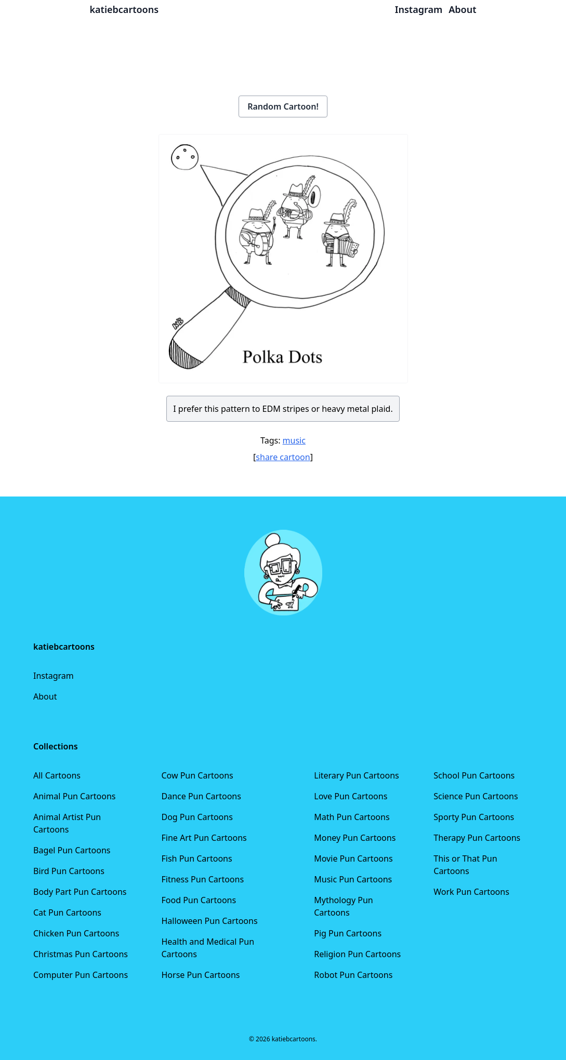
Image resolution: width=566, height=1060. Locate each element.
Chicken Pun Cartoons (76, 933)
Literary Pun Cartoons (356, 775)
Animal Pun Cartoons (74, 796)
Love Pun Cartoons (350, 796)
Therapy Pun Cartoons (476, 837)
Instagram (53, 675)
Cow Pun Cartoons (197, 775)
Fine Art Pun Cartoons (203, 837)
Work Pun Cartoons (471, 891)
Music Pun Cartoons (353, 879)
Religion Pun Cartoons (357, 954)
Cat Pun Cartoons (67, 912)
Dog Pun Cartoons (196, 817)
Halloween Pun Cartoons (209, 921)
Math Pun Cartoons (351, 817)
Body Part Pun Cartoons (79, 891)
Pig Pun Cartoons (347, 933)
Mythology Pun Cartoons (343, 906)
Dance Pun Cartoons (201, 796)
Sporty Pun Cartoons (473, 817)
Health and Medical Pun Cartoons (207, 948)
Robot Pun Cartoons (353, 975)
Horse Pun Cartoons (200, 975)
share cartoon (283, 457)
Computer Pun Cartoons (80, 975)
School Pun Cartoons (474, 775)
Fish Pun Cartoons (196, 858)
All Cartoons (57, 775)
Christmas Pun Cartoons (80, 954)
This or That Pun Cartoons (465, 865)
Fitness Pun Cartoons (202, 879)
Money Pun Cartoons (355, 837)
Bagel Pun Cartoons (72, 850)
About (45, 696)
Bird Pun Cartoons (68, 871)
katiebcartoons (124, 9)
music (294, 440)
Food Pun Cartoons (198, 900)
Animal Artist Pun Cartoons (67, 823)
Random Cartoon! (283, 106)
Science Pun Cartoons (475, 796)
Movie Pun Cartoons (353, 858)
